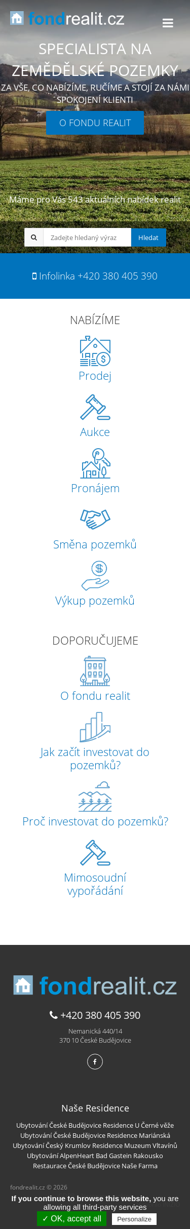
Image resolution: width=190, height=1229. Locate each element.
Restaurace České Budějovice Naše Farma (95, 1165)
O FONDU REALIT (95, 122)
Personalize (134, 1219)
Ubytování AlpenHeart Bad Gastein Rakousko (95, 1155)
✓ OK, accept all (71, 1218)
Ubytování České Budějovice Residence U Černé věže (95, 1125)
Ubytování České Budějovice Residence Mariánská (95, 1135)
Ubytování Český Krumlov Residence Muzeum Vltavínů (95, 1145)
